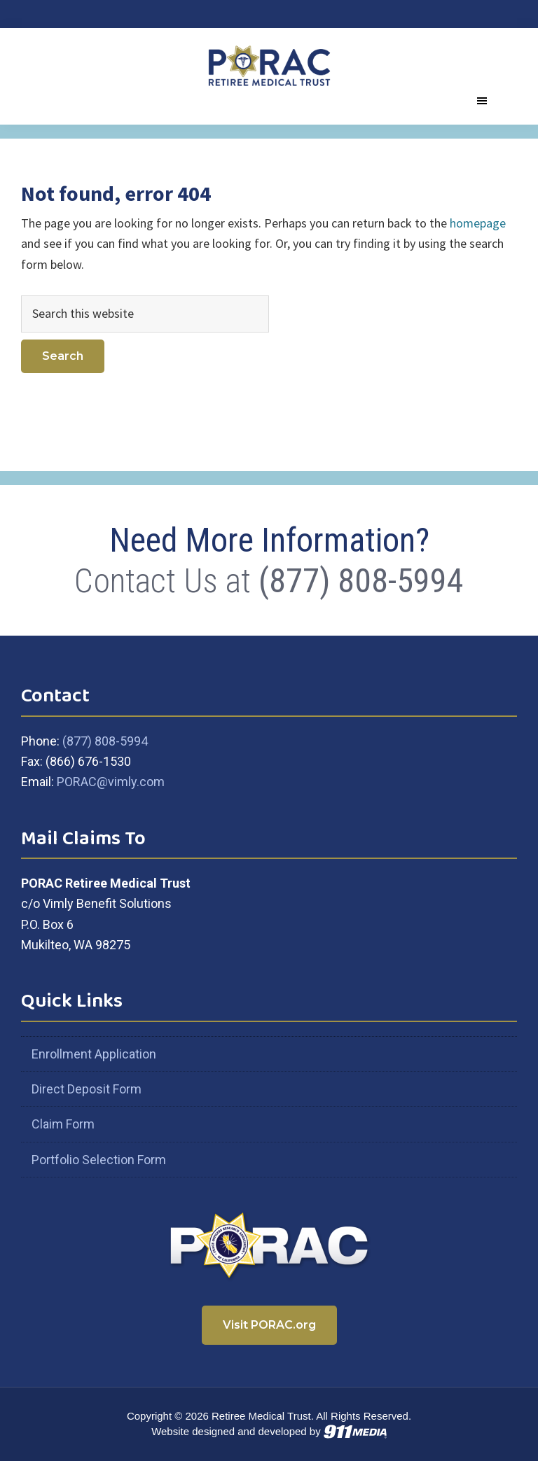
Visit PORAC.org (269, 1324)
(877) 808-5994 (361, 581)
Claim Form (63, 1124)
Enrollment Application (94, 1054)
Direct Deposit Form (87, 1089)
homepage (478, 223)
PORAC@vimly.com (111, 781)
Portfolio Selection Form (99, 1159)
